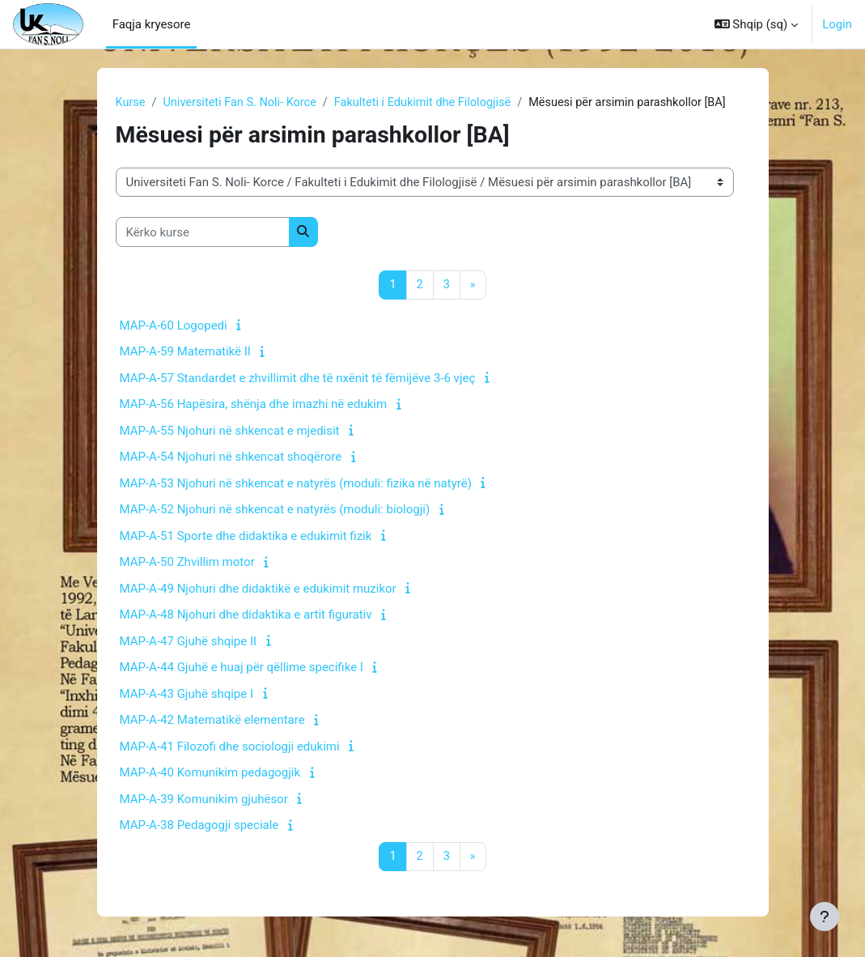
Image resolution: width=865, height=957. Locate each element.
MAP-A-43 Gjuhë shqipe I (187, 694)
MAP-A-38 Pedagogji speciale (199, 826)
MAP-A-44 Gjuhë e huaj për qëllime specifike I (241, 668)
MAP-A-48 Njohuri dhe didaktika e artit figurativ (246, 616)
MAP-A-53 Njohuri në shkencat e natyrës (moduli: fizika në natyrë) (296, 484)
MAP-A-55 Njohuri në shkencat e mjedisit (230, 431)
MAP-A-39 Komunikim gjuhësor (204, 800)
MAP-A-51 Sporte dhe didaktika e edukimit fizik (246, 537)
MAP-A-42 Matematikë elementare (212, 721)
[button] (756, 24)
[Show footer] (824, 916)
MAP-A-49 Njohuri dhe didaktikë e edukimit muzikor (258, 589)
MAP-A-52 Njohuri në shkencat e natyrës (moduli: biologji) (275, 511)
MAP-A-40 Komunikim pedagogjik (210, 774)
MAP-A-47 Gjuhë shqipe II (188, 642)
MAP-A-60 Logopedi (173, 326)
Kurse (131, 103)
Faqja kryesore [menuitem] (151, 24)
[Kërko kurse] (203, 232)
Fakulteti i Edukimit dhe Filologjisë (431, 103)
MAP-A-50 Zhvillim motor (187, 563)
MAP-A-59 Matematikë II (185, 353)
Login (837, 24)
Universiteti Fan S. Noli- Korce (243, 103)
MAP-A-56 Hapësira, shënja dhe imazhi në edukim (254, 405)
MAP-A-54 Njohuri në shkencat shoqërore (231, 458)
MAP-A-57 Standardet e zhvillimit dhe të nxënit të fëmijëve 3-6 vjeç (298, 379)
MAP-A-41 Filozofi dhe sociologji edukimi (230, 747)
